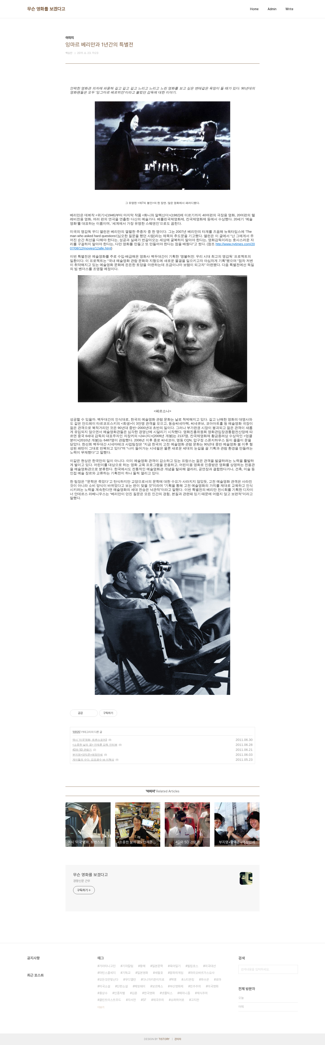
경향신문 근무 (81, 881)
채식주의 (202, 993)
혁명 (173, 979)
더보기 (101, 1007)
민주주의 (195, 986)
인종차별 (119, 993)
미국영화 (213, 986)
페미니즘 (184, 993)
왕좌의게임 (176, 973)
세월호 (159, 973)
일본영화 (142, 973)
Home (254, 9)
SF (144, 1000)
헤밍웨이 (140, 986)
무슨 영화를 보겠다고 (46, 9)
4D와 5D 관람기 (82, 749)
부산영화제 (176, 986)
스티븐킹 (188, 979)
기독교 (126, 973)
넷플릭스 (167, 993)
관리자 (177, 1039)
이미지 (76, 731)
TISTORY (163, 1039)
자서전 (132, 1000)
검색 (293, 969)
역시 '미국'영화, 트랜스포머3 (89, 739)
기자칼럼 (127, 966)
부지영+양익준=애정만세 (87, 754)
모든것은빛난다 (108, 979)
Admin (272, 9)
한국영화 (149, 993)
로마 (218, 979)
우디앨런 (130, 979)
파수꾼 (205, 979)
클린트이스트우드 (110, 1000)
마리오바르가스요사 (202, 973)
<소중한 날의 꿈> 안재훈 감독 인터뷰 (94, 744)
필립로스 (192, 966)
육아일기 (175, 966)
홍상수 (103, 993)
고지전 (195, 1000)
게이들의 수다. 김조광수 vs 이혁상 (93, 759)
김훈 (134, 993)
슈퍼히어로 (177, 1000)
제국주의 (158, 1000)
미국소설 (104, 986)
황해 (142, 966)
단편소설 (122, 986)
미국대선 (210, 966)
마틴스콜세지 (107, 973)
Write (289, 9)
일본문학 (157, 966)
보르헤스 (157, 986)
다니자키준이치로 (153, 979)
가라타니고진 (107, 966)
